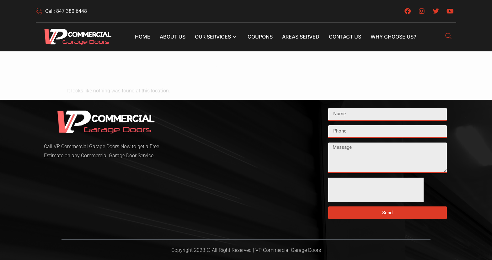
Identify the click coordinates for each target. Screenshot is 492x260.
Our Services (215, 37)
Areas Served (300, 37)
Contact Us (345, 37)
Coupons (260, 37)
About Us (172, 37)
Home (142, 37)
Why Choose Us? (393, 37)
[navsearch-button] (448, 37)
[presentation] (376, 190)
